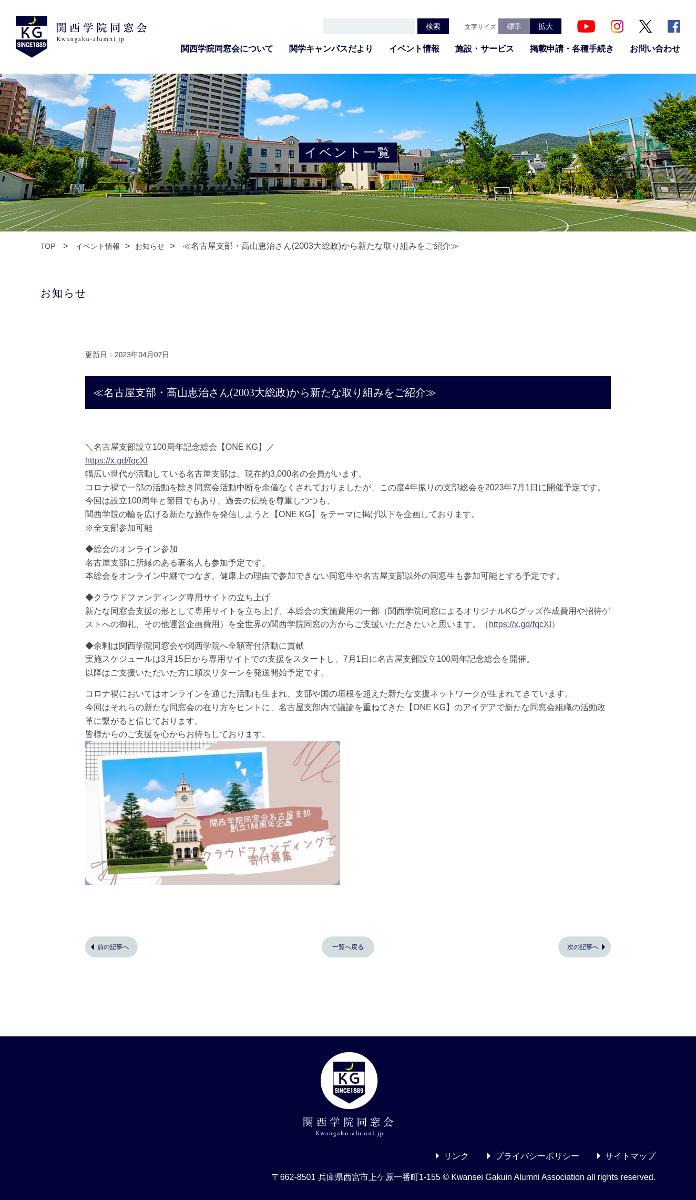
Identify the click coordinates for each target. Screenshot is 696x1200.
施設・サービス (484, 48)
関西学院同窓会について (227, 48)
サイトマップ (630, 1156)
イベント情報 (414, 48)
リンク (456, 1156)
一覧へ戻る (348, 947)
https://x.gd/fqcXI (116, 460)
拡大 (545, 26)
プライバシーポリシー (537, 1156)
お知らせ (150, 246)
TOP (48, 246)
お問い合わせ (655, 48)
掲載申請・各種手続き (572, 48)
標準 (514, 26)
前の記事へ (113, 947)
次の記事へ (583, 947)
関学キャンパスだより (331, 48)
